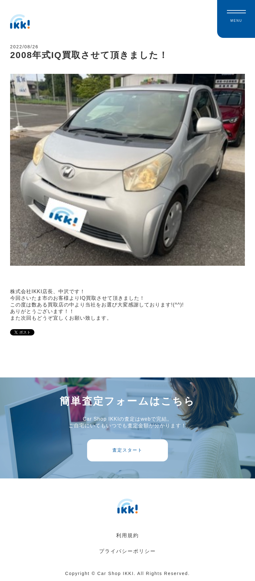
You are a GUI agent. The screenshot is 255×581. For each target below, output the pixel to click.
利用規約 (127, 535)
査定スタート (127, 450)
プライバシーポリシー (127, 551)
